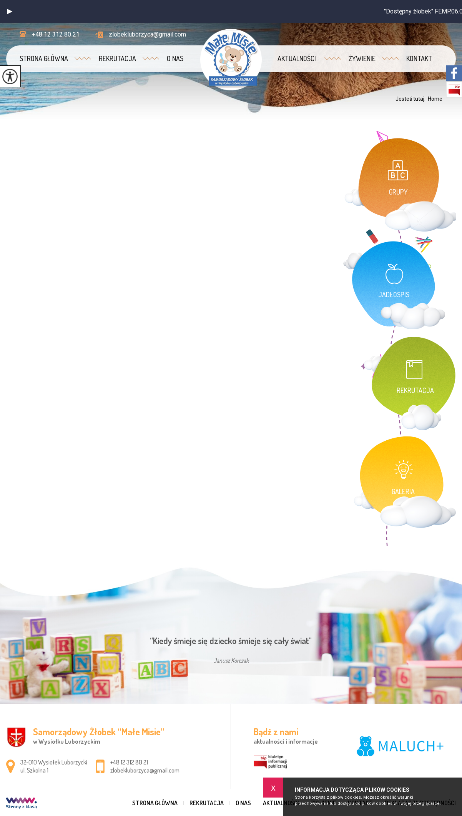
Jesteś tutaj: (412, 99)
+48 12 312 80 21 (50, 34)
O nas (175, 58)
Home (435, 99)
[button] (9, 11)
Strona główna (44, 58)
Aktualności (297, 58)
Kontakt (419, 58)
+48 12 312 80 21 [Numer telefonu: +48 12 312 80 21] (129, 762)
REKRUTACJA (117, 58)
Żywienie (362, 58)
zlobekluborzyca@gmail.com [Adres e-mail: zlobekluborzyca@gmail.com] (144, 770)
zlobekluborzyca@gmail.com (140, 34)
